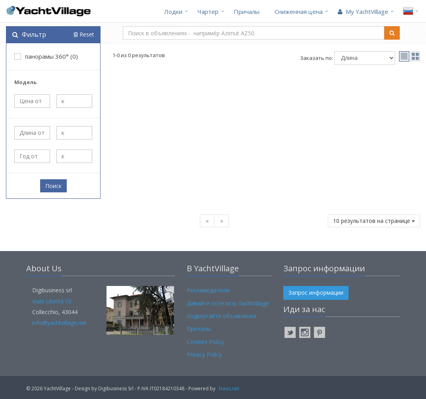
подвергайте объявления (221, 316)
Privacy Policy (204, 354)
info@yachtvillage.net (59, 322)
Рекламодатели (208, 290)
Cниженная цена (299, 11)
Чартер (208, 11)
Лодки (173, 11)
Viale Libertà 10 (52, 301)
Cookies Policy (205, 341)
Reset (84, 34)
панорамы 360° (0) (46, 56)
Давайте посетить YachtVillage (228, 303)
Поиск (53, 186)
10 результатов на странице (374, 220)
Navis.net (229, 388)
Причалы (246, 11)
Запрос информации (316, 292)
